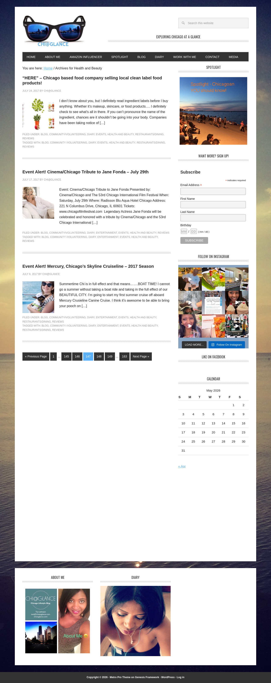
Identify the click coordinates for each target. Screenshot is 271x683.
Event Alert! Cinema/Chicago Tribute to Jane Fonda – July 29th (85, 172)
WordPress (168, 677)
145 (66, 356)
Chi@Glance (54, 31)
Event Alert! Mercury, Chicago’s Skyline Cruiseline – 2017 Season (88, 266)
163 (124, 356)
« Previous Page (36, 356)
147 (88, 356)
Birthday (185, 225)
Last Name (187, 212)
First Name (187, 198)
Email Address (191, 185)
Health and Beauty (121, 134)
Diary (90, 134)
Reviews (28, 138)
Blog (44, 134)
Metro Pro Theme (120, 677)
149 (109, 356)
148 (99, 356)
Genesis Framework (147, 677)
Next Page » (141, 356)
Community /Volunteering (68, 142)
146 (77, 356)
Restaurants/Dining (149, 134)
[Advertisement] (213, 515)
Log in (180, 677)
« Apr (182, 466)
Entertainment (106, 232)
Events (101, 134)
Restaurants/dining (151, 142)
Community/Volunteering (67, 134)
